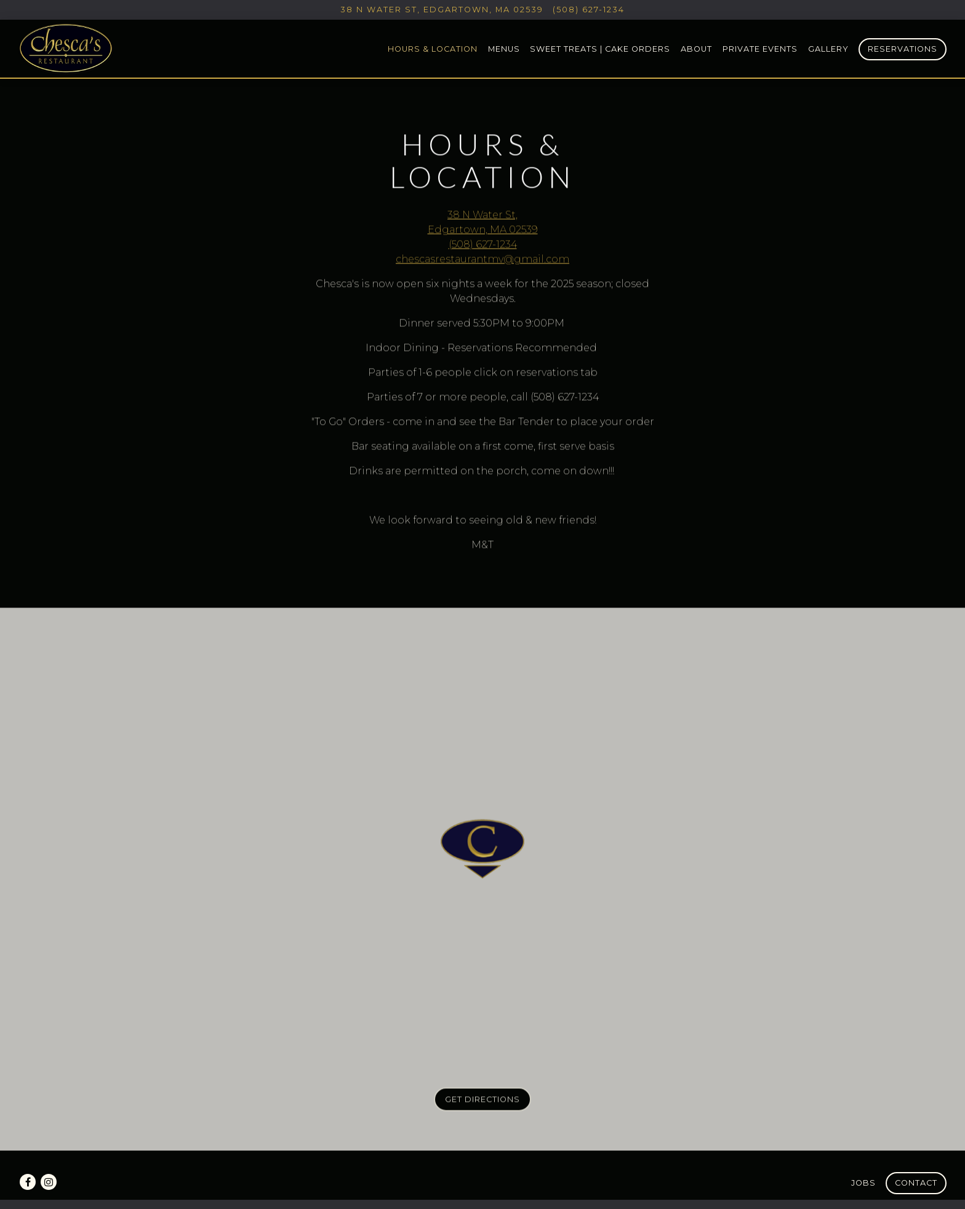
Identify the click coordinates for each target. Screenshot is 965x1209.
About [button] (696, 49)
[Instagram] (49, 1182)
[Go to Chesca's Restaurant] (441, 9)
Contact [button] (916, 1182)
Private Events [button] (760, 49)
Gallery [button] (828, 49)
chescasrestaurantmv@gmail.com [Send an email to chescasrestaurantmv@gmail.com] (482, 260)
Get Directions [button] (482, 1101)
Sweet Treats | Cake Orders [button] (600, 49)
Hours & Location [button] (433, 49)
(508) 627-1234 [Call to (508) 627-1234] (589, 9)
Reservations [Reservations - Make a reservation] (902, 49)
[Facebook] (28, 1182)
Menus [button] (504, 49)
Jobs (863, 1182)
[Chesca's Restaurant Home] (66, 48)
